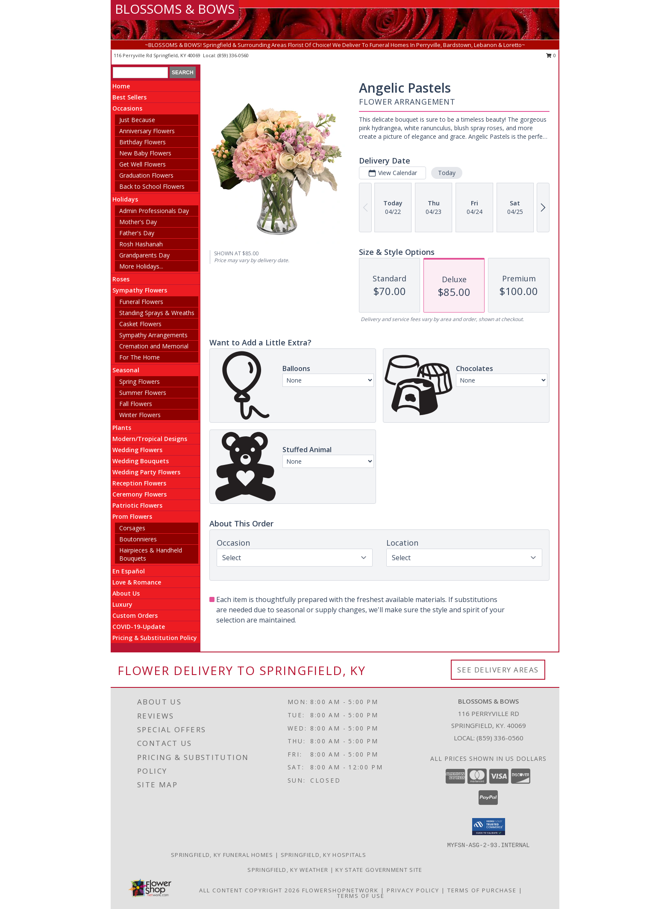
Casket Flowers (140, 324)
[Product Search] (140, 72)
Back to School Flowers (152, 186)
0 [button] (551, 55)
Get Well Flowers (142, 164)
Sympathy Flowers (139, 290)
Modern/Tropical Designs (149, 439)
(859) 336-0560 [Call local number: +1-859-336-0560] (233, 55)
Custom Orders (135, 615)
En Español (128, 571)
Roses (120, 279)
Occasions (127, 108)
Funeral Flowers (141, 302)
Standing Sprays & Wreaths (156, 313)
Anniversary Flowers (147, 131)
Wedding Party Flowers (146, 472)
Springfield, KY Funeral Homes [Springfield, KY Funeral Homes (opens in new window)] (222, 855)
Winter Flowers (140, 415)
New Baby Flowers (145, 153)
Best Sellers (129, 97)
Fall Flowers (135, 404)
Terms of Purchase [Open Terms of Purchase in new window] (482, 890)
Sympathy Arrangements (153, 335)
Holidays (125, 199)
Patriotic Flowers (137, 505)
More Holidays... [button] (141, 266)
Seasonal (125, 370)
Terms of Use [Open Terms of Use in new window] (361, 896)
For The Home (139, 357)
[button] (488, 826)
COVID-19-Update (138, 627)
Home (121, 86)
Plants (121, 428)
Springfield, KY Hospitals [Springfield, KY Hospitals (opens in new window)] (324, 855)
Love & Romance (136, 582)
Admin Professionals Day (154, 211)
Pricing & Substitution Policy (154, 638)
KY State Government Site (378, 870)
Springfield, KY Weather (287, 870)
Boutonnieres (138, 539)
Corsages (132, 528)
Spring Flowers (139, 381)
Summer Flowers (142, 393)
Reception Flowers (139, 483)
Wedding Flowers (137, 450)
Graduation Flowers (146, 175)
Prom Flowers (132, 516)
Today (446, 173)
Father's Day (136, 233)
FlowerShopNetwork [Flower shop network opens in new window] (340, 890)
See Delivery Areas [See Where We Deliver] (498, 670)
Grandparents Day (144, 255)
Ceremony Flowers (139, 494)
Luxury (122, 604)
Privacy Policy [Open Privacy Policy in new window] (413, 890)
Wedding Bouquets (140, 461)
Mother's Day (138, 222)
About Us (126, 593)
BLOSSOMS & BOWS (175, 8)
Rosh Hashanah (141, 244)
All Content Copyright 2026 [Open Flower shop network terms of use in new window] (249, 890)
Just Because (137, 120)
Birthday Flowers (142, 142)
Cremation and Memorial (153, 346)
